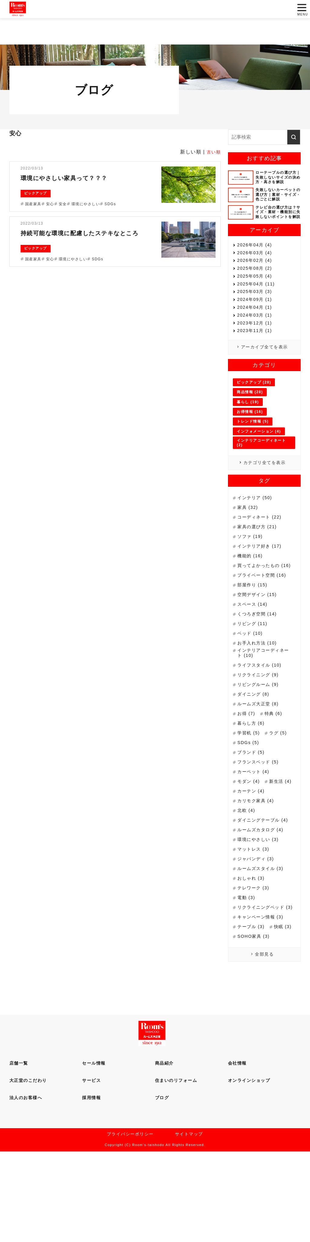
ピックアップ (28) (254, 430)
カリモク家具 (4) (257, 867)
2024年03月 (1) (256, 350)
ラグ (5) (282, 789)
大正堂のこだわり (28, 1168)
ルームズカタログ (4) (263, 900)
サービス (91, 1168)
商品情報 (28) (250, 440)
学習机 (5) (249, 789)
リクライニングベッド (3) (263, 978)
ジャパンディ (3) (257, 929)
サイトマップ (189, 1223)
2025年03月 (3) (256, 315)
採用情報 (91, 1185)
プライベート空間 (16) (264, 630)
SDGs (110, 204)
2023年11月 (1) (256, 373)
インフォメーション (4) (259, 479)
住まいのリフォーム (176, 1168)
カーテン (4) (252, 857)
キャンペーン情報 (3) (263, 991)
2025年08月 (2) (256, 281)
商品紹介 (164, 1151)
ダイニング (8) (255, 750)
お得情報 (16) (250, 460)
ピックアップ (35, 193)
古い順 (213, 151)
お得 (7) (247, 770)
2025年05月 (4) (256, 292)
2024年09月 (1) (256, 327)
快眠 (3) (247, 1010)
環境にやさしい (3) (260, 909)
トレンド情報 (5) (253, 469)
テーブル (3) (252, 1001)
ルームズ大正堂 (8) (260, 760)
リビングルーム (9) (260, 741)
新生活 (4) (249, 847)
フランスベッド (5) (260, 818)
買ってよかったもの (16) (261, 618)
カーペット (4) (255, 828)
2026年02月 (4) (256, 269)
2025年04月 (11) (258, 304)
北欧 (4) (247, 876)
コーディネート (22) (262, 568)
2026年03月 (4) (256, 258)
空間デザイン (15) (259, 650)
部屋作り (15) (254, 640)
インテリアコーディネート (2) (261, 490)
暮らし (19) (248, 450)
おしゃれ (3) (252, 948)
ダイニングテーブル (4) (261, 887)
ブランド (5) (252, 809)
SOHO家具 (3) (255, 1020)
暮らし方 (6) (252, 779)
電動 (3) (247, 967)
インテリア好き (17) (262, 597)
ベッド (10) (251, 688)
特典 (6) (276, 770)
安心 (50, 204)
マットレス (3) (255, 919)
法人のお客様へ (25, 1185)
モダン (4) (249, 838)
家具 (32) (248, 559)
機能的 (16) (251, 607)
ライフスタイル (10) (262, 721)
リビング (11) (254, 679)
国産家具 (33, 204)
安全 (63, 204)
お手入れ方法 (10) (259, 698)
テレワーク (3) (255, 958)
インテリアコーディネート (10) (263, 709)
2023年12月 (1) (256, 361)
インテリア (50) (256, 549)
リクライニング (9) (260, 731)
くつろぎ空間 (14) (259, 669)
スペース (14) (254, 659)
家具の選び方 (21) (259, 578)
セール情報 (94, 1151)
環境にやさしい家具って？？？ (76, 177)
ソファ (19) (251, 588)
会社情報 (237, 1151)
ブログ (162, 1185)
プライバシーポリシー (130, 1223)
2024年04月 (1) (256, 338)
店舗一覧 (18, 1151)
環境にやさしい (85, 204)
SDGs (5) (249, 799)
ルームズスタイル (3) (263, 938)
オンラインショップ (249, 1168)
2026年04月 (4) (256, 246)
